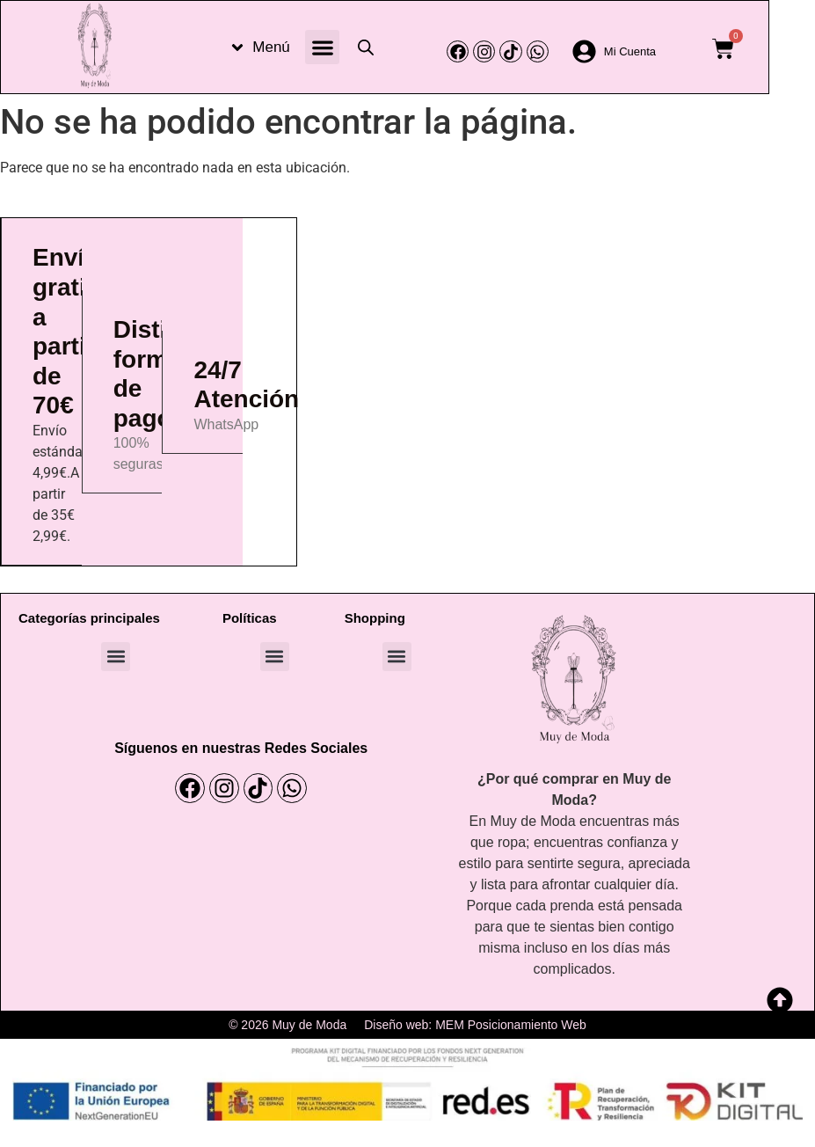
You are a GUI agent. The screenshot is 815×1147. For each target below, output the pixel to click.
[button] (322, 47)
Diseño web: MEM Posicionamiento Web (475, 1025)
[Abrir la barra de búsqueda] (366, 47)
